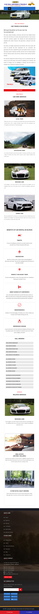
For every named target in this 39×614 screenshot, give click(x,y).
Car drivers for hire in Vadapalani (13, 384)
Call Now (29, 612)
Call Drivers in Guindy (11, 362)
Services (7, 523)
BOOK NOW (19, 90)
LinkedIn (7, 599)
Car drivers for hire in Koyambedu (13, 378)
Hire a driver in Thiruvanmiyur (12, 354)
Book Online (8, 529)
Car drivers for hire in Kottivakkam (13, 387)
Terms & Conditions (9, 546)
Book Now (10, 612)
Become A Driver (9, 532)
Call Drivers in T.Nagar (11, 365)
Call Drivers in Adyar (10, 371)
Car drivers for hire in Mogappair (13, 375)
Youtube (14, 599)
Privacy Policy (8, 540)
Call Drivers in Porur (10, 359)
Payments (7, 549)
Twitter (14, 596)
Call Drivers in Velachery (11, 368)
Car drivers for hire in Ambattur (13, 381)
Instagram (14, 593)
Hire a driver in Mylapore (11, 351)
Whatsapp (7, 596)
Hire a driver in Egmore (11, 345)
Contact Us (7, 555)
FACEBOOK (7, 593)
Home (6, 517)
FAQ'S (6, 543)
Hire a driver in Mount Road (12, 348)
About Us (7, 520)
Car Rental (7, 526)
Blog (6, 552)
